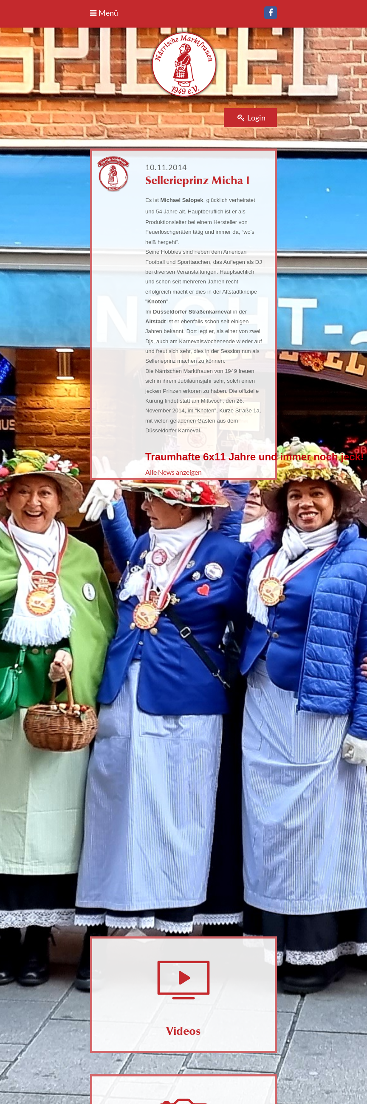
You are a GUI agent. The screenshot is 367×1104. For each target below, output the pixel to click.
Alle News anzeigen (173, 472)
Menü (104, 12)
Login (251, 117)
